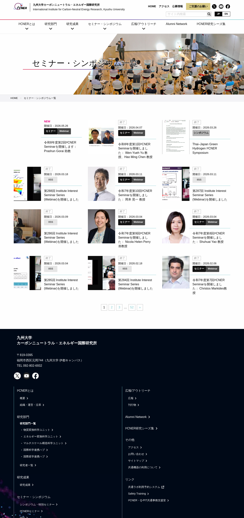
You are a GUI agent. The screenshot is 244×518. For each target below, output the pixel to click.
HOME (14, 98)
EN (226, 14)
